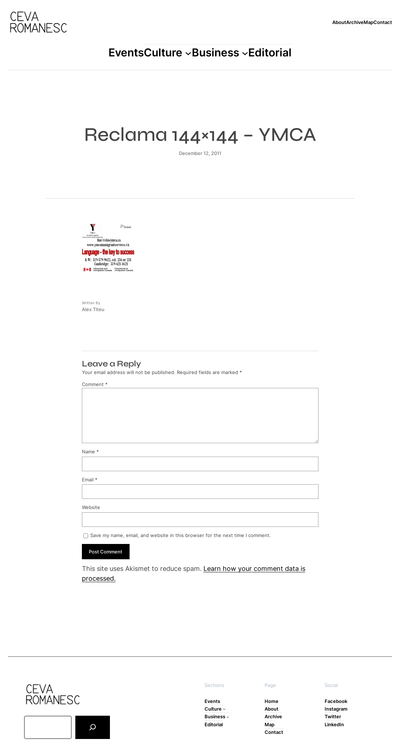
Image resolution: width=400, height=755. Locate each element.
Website (91, 507)
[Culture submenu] (188, 52)
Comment (95, 384)
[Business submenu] (245, 52)
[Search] (92, 727)
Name (90, 451)
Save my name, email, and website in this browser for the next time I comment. (180, 535)
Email (90, 479)
